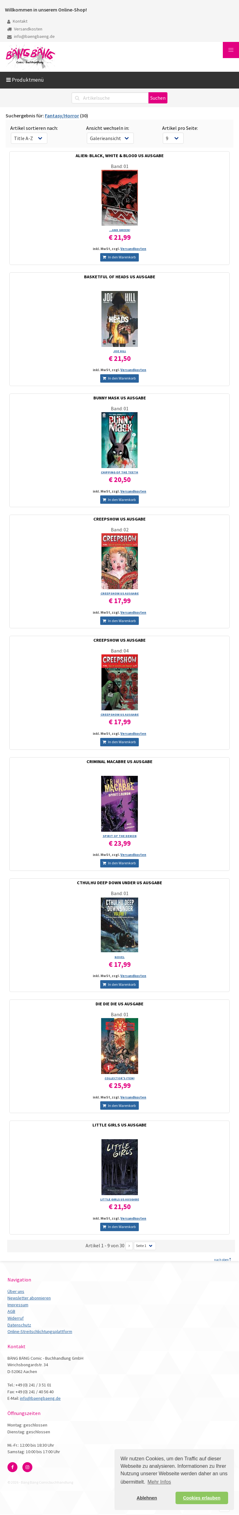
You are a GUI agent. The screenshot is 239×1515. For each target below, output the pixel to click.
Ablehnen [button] (147, 1497)
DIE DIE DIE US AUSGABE (119, 1004)
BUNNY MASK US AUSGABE (119, 398)
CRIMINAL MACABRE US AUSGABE (119, 761)
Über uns (15, 1291)
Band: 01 (120, 166)
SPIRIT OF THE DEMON (120, 836)
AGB (11, 1311)
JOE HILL (119, 351)
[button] (231, 50)
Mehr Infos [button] (159, 1482)
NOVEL (119, 957)
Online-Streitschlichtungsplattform (39, 1331)
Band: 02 (120, 529)
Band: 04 (120, 651)
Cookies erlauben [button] (201, 1497)
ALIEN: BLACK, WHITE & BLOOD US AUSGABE (120, 155)
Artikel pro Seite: (180, 128)
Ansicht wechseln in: (107, 128)
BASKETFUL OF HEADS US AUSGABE (119, 277)
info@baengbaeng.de (31, 36)
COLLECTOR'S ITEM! (119, 1078)
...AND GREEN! (119, 230)
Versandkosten (24, 29)
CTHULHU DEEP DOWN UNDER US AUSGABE (119, 882)
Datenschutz (19, 1325)
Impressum (17, 1305)
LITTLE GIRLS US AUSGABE (119, 1125)
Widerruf (15, 1318)
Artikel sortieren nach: (34, 128)
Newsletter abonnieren (29, 1298)
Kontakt (17, 21)
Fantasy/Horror (62, 115)
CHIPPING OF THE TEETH (119, 472)
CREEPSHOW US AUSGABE (119, 519)
